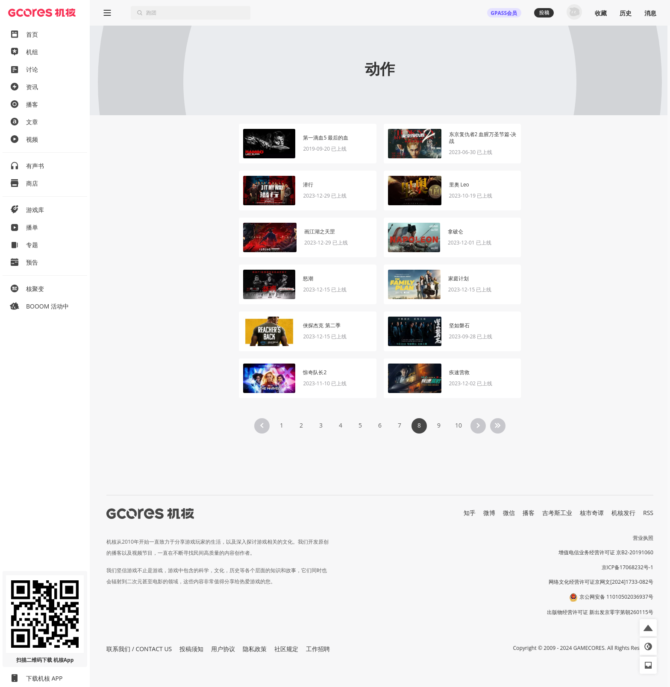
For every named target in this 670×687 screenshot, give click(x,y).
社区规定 (286, 649)
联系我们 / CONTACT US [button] (139, 649)
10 (458, 425)
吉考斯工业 (557, 513)
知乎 (470, 513)
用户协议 (223, 649)
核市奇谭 (592, 513)
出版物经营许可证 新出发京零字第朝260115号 (600, 612)
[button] (648, 627)
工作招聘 (318, 649)
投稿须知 (191, 649)
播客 (529, 513)
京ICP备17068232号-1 (628, 567)
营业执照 (643, 537)
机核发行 (623, 513)
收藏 (601, 13)
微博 (489, 513)
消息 (650, 13)
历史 (626, 13)
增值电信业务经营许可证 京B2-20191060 (605, 552)
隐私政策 (255, 649)
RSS (648, 513)
